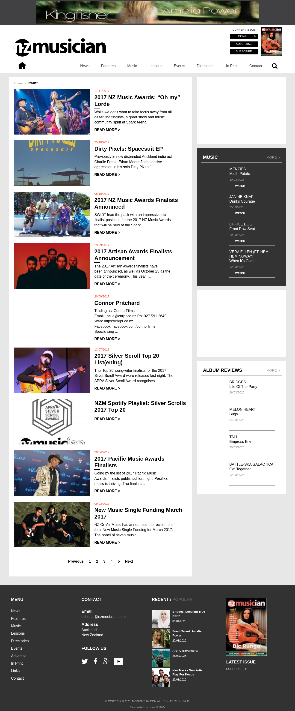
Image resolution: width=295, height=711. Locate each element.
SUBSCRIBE (244, 51)
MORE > (273, 157)
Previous (76, 561)
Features (108, 66)
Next (129, 561)
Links (15, 671)
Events (179, 66)
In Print (232, 66)
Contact (255, 66)
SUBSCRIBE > (236, 669)
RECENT (160, 599)
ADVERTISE (244, 44)
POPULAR (182, 599)
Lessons (155, 66)
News (84, 66)
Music (132, 66)
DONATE (243, 36)
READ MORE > (107, 130)
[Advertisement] (241, 110)
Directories (205, 66)
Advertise (19, 656)
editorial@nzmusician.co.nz (104, 617)
